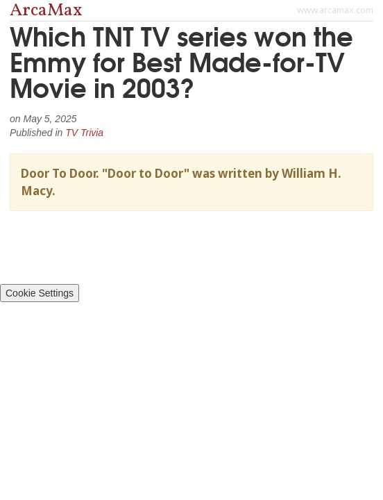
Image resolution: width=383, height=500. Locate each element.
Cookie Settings (40, 293)
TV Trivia (84, 132)
